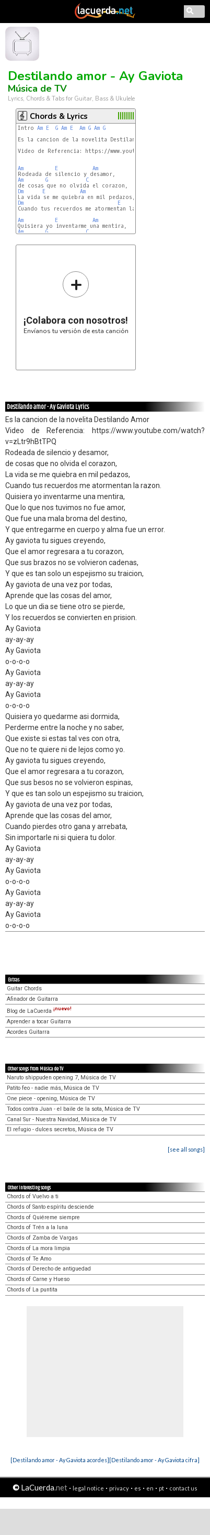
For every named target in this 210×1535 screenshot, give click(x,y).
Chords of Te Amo (29, 1258)
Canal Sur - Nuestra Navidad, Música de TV (61, 1119)
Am (40, 128)
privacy (119, 1488)
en (150, 1488)
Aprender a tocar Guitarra (39, 1021)
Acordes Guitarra (28, 1032)
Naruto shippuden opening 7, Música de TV (61, 1077)
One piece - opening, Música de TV (51, 1098)
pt (161, 1488)
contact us (183, 1488)
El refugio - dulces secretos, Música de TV (60, 1129)
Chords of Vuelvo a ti (33, 1196)
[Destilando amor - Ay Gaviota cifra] (154, 1459)
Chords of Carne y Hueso (38, 1279)
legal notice (88, 1488)
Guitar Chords (24, 988)
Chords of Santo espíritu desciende (50, 1206)
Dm (21, 191)
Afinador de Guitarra (32, 999)
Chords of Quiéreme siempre (43, 1217)
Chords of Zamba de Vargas (42, 1237)
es (137, 1488)
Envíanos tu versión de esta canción (76, 302)
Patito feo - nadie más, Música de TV (53, 1088)
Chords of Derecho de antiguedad (49, 1268)
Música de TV (37, 88)
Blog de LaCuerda (39, 1011)
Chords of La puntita (32, 1289)
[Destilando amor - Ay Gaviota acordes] (59, 1459)
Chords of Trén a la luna (37, 1227)
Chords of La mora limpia (38, 1248)
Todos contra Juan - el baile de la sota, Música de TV (73, 1109)
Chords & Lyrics (59, 116)
